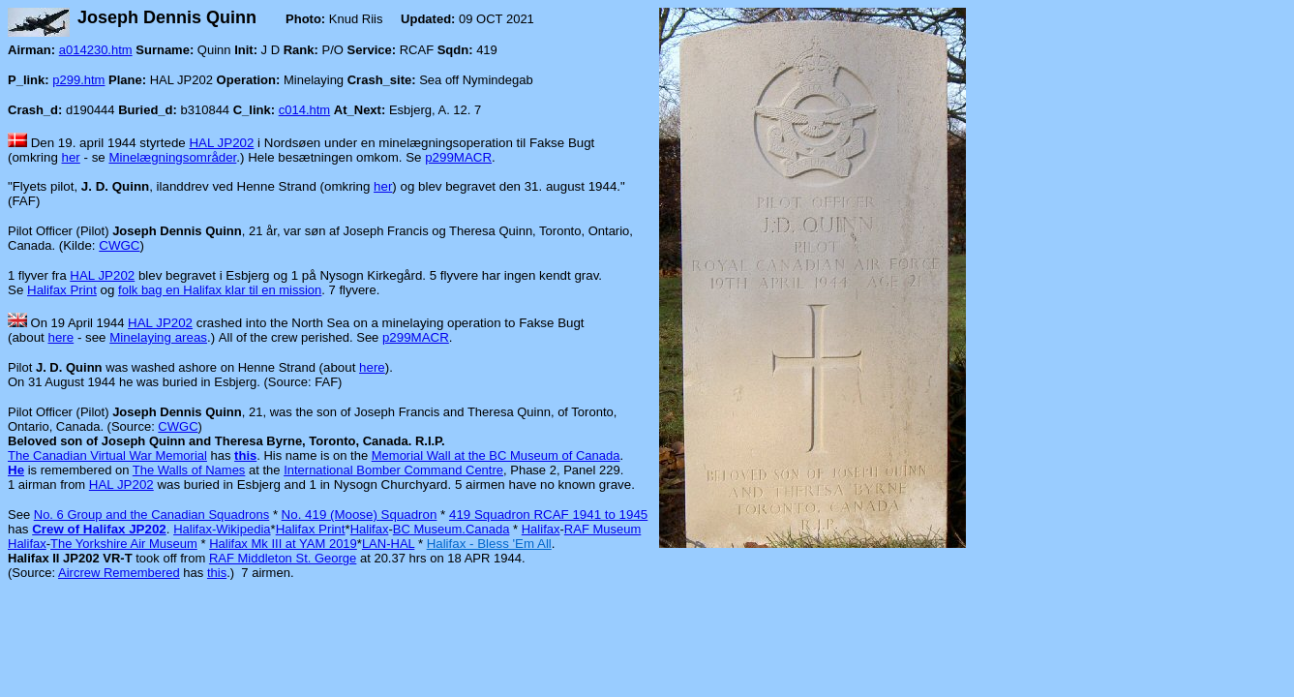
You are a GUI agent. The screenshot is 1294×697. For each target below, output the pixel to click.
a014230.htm (96, 50)
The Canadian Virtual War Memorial (107, 455)
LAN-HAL (388, 543)
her (71, 157)
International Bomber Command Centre (393, 470)
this (245, 455)
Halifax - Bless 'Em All (489, 543)
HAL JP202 (221, 143)
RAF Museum (602, 529)
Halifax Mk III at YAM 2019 (283, 543)
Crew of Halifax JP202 (99, 529)
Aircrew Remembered (119, 572)
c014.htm (304, 110)
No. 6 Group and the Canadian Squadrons (152, 514)
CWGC (119, 245)
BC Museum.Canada (451, 529)
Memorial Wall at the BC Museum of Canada (496, 455)
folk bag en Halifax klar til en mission (219, 290)
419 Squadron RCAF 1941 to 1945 (548, 514)
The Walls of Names (189, 470)
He (16, 470)
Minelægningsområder (172, 157)
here (61, 337)
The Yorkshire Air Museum (123, 543)
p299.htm (78, 80)
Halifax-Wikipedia (221, 529)
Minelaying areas (158, 337)
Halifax (369, 529)
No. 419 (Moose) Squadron (359, 514)
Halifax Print (62, 290)
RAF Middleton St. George (282, 558)
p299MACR (458, 157)
